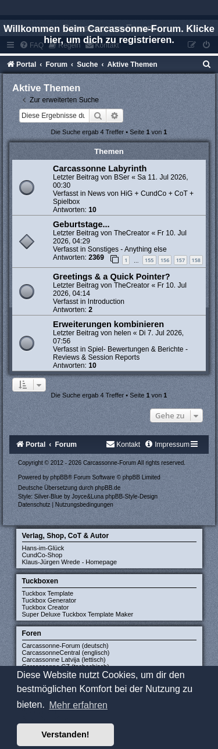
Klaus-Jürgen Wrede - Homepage (69, 561)
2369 (96, 257)
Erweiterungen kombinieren (108, 324)
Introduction (106, 302)
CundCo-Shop (42, 554)
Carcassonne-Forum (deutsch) (65, 645)
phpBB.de (107, 488)
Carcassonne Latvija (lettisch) (64, 659)
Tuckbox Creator (45, 607)
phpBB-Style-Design (131, 496)
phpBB (59, 477)
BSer (122, 177)
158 (196, 260)
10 (92, 210)
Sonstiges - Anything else (127, 249)
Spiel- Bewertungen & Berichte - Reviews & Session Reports (120, 353)
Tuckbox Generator (49, 600)
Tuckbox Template (48, 593)
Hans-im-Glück (43, 547)
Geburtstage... (81, 224)
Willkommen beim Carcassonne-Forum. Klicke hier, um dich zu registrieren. (109, 34)
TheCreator (131, 233)
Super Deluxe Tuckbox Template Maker (78, 614)
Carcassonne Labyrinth (99, 168)
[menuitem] (207, 64)
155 (149, 260)
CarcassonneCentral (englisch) (66, 652)
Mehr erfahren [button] (78, 705)
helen (122, 333)
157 (180, 260)
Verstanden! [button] (65, 734)
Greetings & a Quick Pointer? (111, 276)
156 (164, 260)
